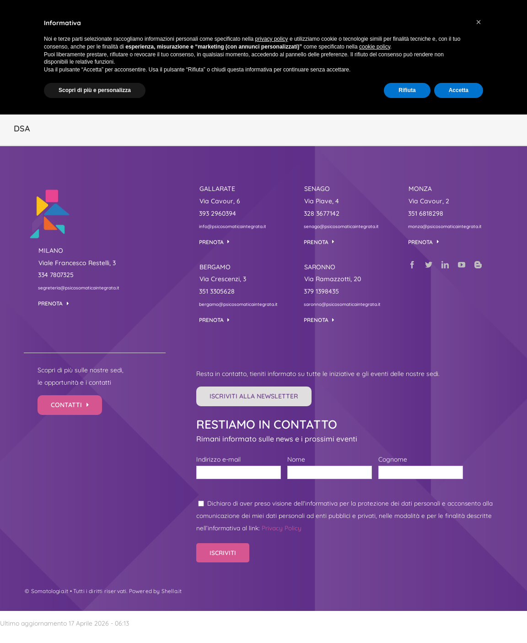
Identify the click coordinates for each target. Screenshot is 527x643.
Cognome (392, 459)
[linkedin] (445, 264)
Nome (296, 459)
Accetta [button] (458, 90)
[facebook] (412, 264)
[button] (478, 22)
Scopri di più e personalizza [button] (95, 90)
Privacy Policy (281, 528)
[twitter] (428, 264)
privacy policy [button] (271, 39)
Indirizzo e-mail (218, 459)
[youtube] (461, 264)
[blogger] (478, 264)
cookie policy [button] (374, 47)
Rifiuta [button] (406, 90)
